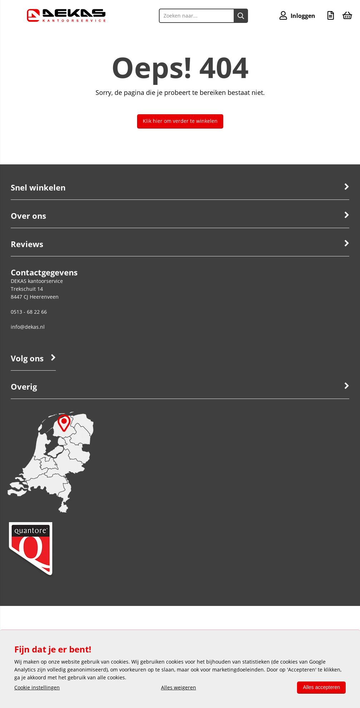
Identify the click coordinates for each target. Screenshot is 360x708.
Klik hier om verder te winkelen (180, 120)
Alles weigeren (178, 687)
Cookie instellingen (37, 687)
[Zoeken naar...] (241, 16)
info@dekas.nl (28, 326)
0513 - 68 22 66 (29, 311)
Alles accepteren (321, 687)
